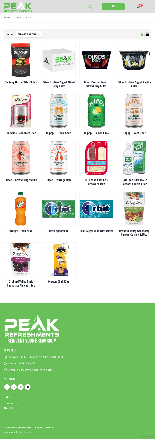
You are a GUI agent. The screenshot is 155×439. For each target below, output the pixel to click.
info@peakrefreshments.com (34, 369)
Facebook (7, 387)
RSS (14, 387)
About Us (9, 408)
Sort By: (10, 34)
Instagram (21, 387)
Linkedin (28, 387)
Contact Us (10, 403)
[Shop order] (29, 34)
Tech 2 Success (25, 432)
